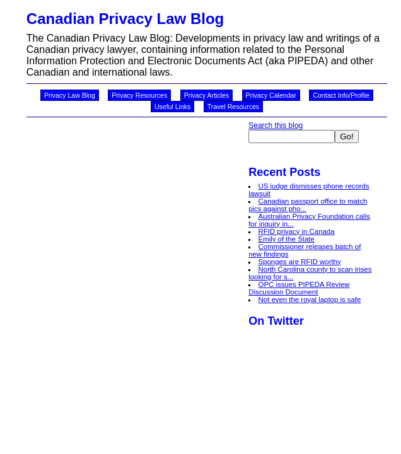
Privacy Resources (139, 95)
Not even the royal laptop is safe (310, 299)
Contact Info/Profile (341, 95)
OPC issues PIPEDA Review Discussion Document (298, 288)
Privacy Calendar (271, 95)
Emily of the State (287, 239)
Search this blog (275, 125)
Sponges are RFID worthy (300, 261)
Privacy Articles (207, 95)
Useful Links (172, 106)
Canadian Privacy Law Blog (125, 18)
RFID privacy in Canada (297, 231)
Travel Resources (233, 106)
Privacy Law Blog (69, 95)
